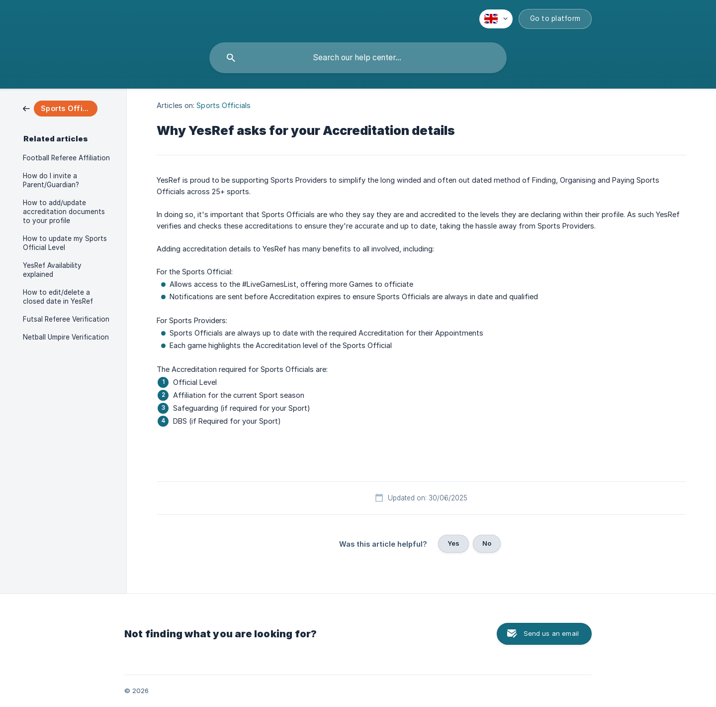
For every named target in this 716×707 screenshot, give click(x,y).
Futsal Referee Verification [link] (66, 319)
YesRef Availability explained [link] (52, 269)
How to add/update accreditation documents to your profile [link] (64, 212)
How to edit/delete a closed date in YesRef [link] (58, 296)
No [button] (486, 543)
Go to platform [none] (555, 18)
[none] (496, 18)
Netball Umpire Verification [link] (66, 337)
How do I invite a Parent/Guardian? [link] (51, 180)
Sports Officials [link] (223, 105)
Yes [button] (453, 543)
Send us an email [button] (551, 633)
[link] (60, 108)
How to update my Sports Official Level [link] (65, 243)
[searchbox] (358, 57)
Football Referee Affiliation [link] (66, 158)
